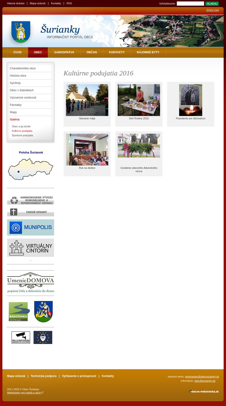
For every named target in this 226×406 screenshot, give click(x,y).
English (212, 10)
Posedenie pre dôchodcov (191, 118)
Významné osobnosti (23, 97)
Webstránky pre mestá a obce (24, 392)
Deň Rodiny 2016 (139, 118)
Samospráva (64, 52)
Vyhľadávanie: (167, 3)
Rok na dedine (87, 167)
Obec (38, 52)
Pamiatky (15, 105)
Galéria (15, 119)
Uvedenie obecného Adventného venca (139, 169)
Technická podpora (43, 376)
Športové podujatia (22, 135)
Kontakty (56, 3)
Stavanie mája (87, 118)
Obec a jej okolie (21, 126)
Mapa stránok (38, 3)
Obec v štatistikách (22, 90)
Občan (91, 52)
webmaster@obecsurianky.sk (202, 376)
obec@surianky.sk (204, 380)
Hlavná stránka (15, 3)
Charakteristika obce (23, 68)
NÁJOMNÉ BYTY (148, 52)
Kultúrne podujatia (22, 130)
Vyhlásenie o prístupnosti (79, 376)
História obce (18, 75)
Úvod (17, 52)
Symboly (15, 83)
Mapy (13, 112)
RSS (69, 3)
